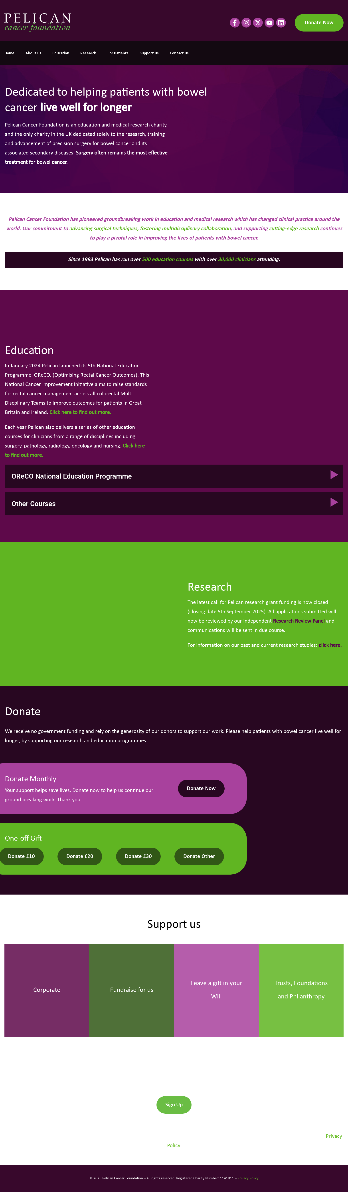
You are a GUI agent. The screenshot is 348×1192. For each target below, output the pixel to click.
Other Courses (34, 504)
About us (33, 53)
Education (60, 53)
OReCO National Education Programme (72, 476)
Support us (149, 53)
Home (9, 53)
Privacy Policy (248, 1178)
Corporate (46, 990)
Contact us (179, 53)
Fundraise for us (131, 990)
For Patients (118, 53)
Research (88, 53)
